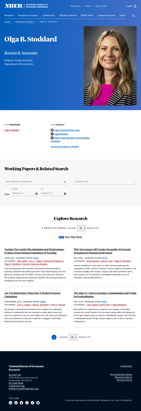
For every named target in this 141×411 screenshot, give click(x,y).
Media (88, 6)
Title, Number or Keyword (18, 181)
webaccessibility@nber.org (24, 389)
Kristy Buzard (92, 261)
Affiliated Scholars (68, 15)
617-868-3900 (16, 383)
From (17, 189)
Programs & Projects (28, 15)
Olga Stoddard (119, 305)
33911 (36, 258)
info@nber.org (17, 386)
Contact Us (15, 375)
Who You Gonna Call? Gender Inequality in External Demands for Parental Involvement (102, 251)
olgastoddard (61, 134)
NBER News (87, 15)
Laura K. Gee (106, 261)
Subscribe (75, 6)
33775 (104, 258)
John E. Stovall (58, 305)
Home (7, 22)
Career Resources (106, 15)
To (44, 189)
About (122, 15)
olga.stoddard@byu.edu (67, 130)
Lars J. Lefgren (36, 261)
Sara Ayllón (22, 261)
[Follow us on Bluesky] (21, 402)
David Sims (105, 305)
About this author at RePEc (65, 147)
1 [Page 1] (54, 337)
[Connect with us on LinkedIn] (16, 402)
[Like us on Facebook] (32, 402)
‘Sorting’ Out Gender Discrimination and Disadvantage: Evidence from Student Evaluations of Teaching (34, 251)
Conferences (48, 15)
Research (9, 15)
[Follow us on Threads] (27, 402)
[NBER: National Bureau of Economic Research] (28, 7)
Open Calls (101, 6)
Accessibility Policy (121, 374)
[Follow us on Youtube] (38, 402)
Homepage (126, 366)
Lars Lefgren (92, 305)
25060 (43, 302)
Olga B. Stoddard (12, 264)
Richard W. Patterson (54, 261)
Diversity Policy (123, 377)
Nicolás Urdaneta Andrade (35, 264)
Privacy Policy (124, 380)
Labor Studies (11, 130)
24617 (104, 302)
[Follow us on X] (10, 402)
